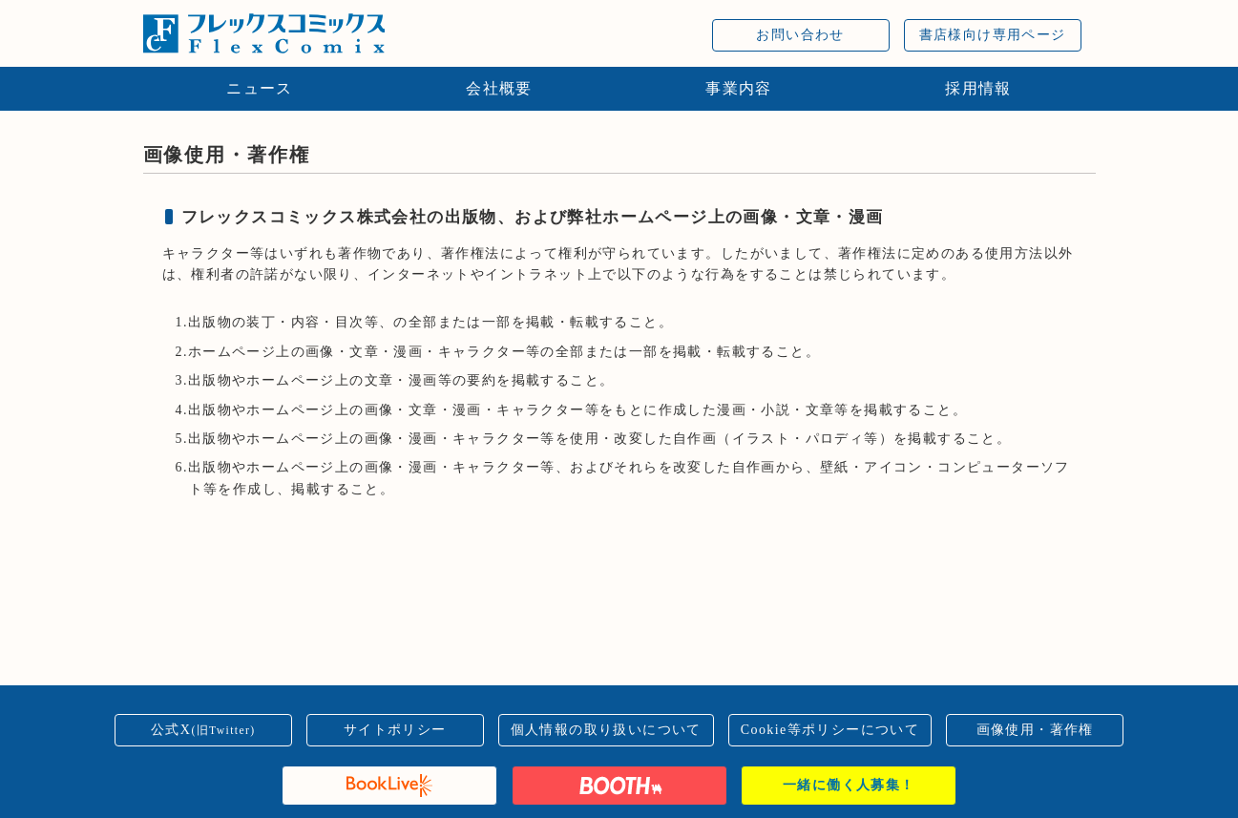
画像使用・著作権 (1035, 730)
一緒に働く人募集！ (849, 785)
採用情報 (978, 88)
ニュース (259, 88)
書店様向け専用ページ (992, 35)
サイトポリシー (395, 730)
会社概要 (499, 88)
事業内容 (738, 88)
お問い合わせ (800, 35)
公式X (203, 730)
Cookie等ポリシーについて (830, 730)
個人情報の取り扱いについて (606, 730)
